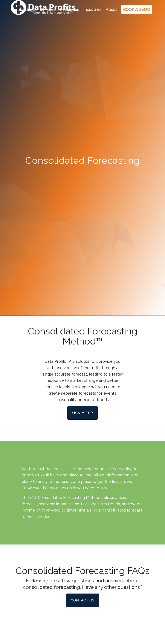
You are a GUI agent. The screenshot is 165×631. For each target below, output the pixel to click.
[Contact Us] (82, 600)
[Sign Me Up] (82, 413)
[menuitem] (27, 9)
